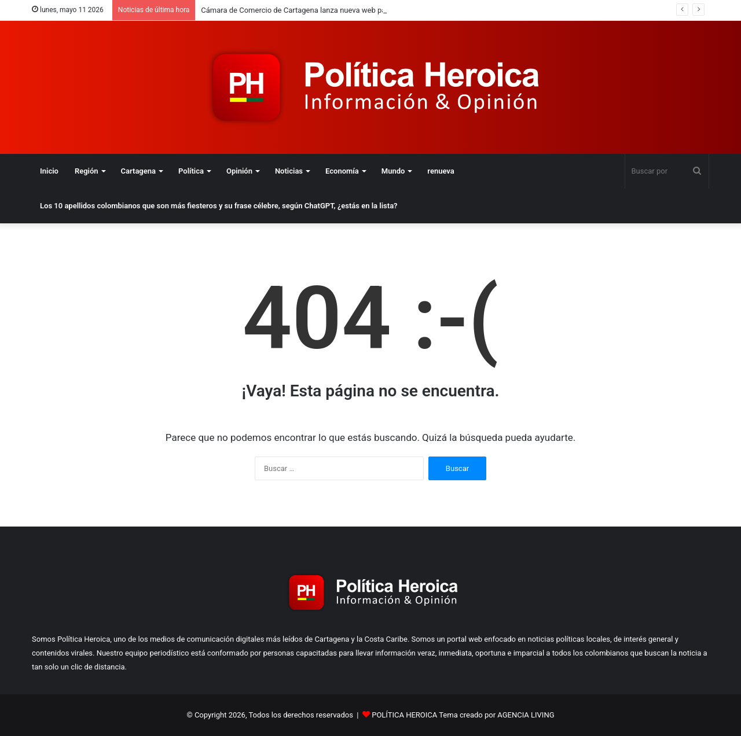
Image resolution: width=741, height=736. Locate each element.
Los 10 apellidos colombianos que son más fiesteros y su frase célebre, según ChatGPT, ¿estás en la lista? (219, 205)
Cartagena (138, 171)
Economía (342, 171)
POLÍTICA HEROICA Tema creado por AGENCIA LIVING (463, 715)
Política (191, 171)
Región (86, 171)
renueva (440, 171)
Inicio (49, 171)
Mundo (393, 171)
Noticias (289, 171)
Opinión (239, 171)
